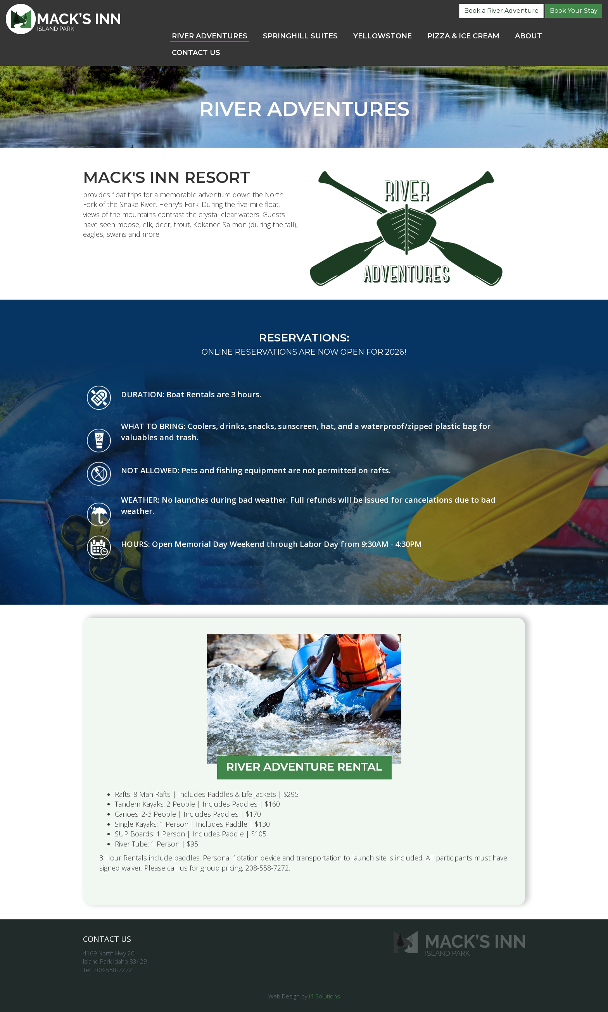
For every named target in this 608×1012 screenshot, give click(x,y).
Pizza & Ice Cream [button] (463, 36)
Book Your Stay (574, 10)
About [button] (528, 36)
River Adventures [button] (209, 36)
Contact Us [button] (196, 52)
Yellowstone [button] (382, 36)
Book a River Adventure (501, 10)
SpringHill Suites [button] (300, 36)
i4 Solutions (324, 996)
